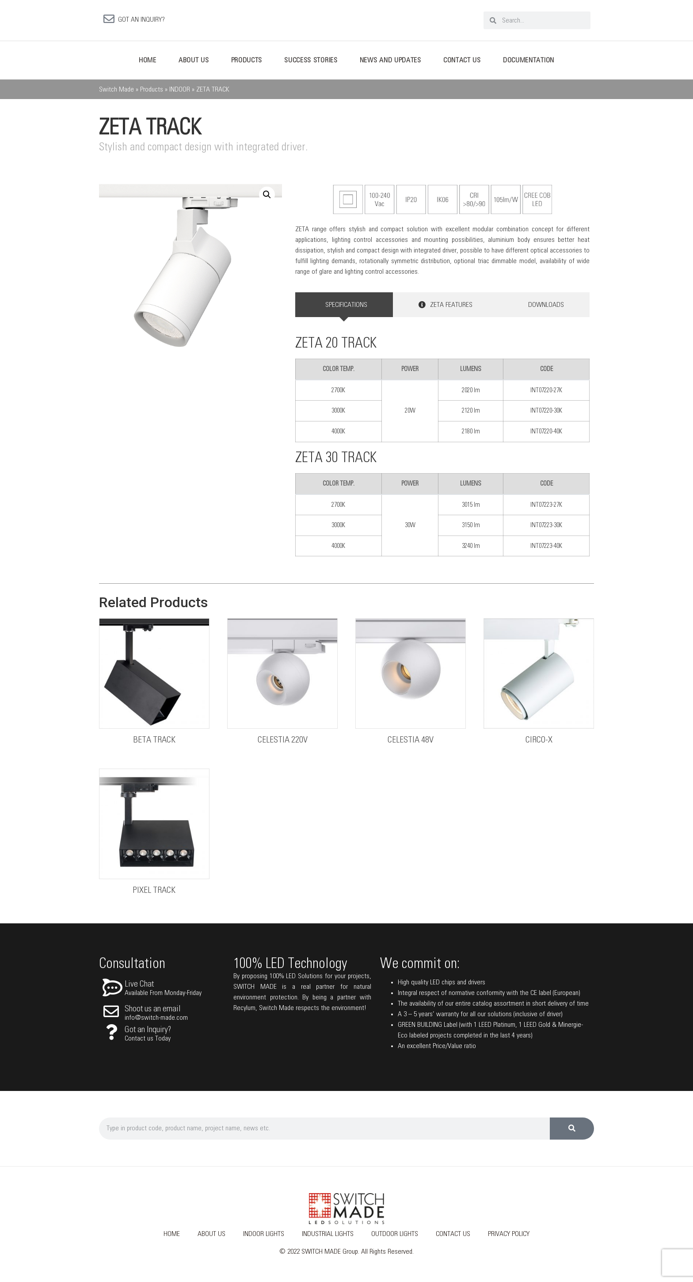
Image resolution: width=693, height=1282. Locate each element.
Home (147, 63)
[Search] (572, 1132)
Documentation (528, 63)
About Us (194, 63)
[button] (267, 198)
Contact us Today (148, 1041)
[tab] (344, 308)
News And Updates (390, 63)
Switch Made (116, 92)
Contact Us (462, 63)
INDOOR (179, 92)
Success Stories (311, 63)
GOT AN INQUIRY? (141, 21)
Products (247, 63)
